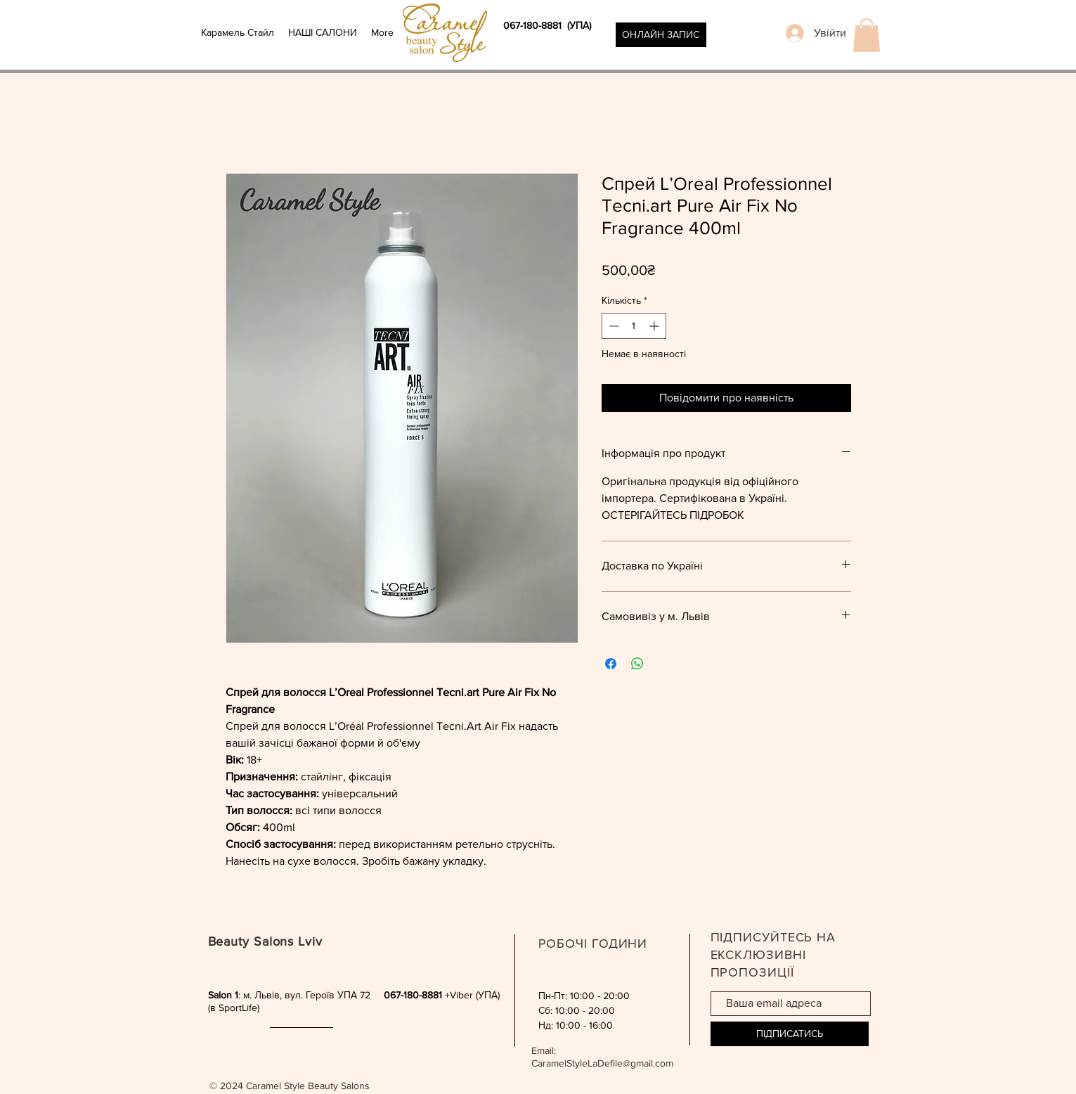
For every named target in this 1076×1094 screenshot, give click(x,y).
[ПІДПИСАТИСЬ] (790, 1034)
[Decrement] (612, 326)
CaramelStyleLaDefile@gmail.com (602, 1063)
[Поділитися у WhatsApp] (637, 663)
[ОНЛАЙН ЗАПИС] (661, 34)
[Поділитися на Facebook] (610, 663)
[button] (867, 35)
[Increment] (655, 326)
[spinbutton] (634, 326)
